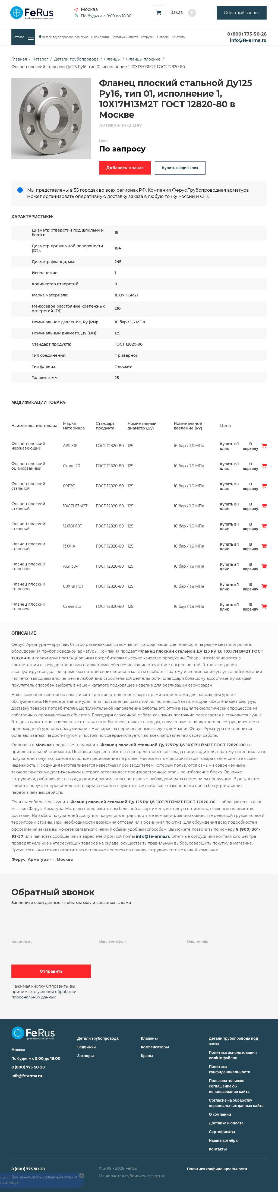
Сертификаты (222, 1131)
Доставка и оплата (125, 37)
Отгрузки (147, 37)
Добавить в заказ (125, 167)
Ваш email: (197, 941)
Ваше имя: (21, 941)
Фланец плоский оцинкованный (28, 466)
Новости (163, 37)
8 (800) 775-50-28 (247, 33)
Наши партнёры (224, 1140)
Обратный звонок (242, 12)
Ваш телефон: (113, 941)
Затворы (85, 1055)
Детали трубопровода (98, 1038)
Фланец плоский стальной (28, 486)
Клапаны (149, 1038)
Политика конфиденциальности (217, 1168)
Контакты (178, 37)
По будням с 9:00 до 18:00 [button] (106, 15)
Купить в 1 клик (229, 446)
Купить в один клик (180, 167)
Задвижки (86, 1047)
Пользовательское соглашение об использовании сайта (229, 1086)
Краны (147, 1055)
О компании (100, 37)
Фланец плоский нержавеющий (28, 446)
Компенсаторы (155, 1047)
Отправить (51, 971)
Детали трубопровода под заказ (65, 37)
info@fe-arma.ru (248, 40)
